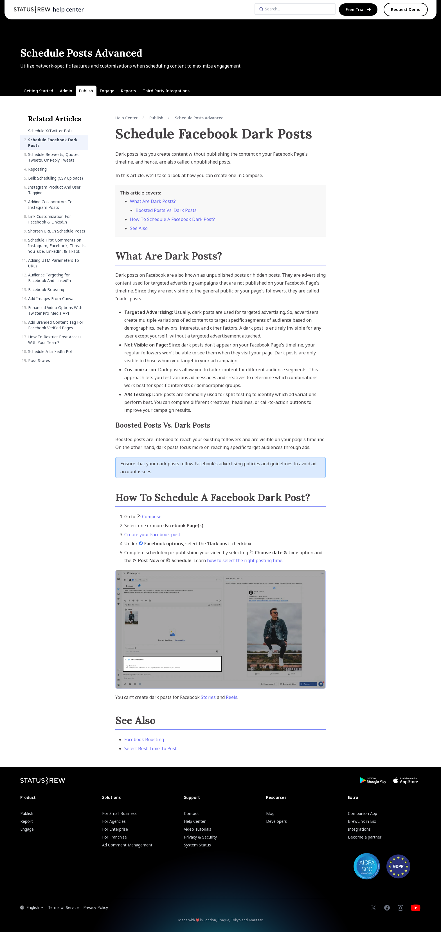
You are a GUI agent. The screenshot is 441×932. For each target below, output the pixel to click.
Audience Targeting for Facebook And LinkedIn (49, 277)
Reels (231, 697)
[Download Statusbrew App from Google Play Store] (373, 780)
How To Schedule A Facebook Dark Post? (172, 219)
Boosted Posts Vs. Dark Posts (166, 210)
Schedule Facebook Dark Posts (53, 142)
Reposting (37, 169)
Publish (156, 117)
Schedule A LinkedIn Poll (50, 351)
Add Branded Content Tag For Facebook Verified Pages (55, 324)
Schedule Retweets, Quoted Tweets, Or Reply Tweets (54, 157)
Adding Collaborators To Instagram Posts (50, 204)
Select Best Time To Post (150, 748)
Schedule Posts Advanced (199, 117)
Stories (208, 697)
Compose (151, 516)
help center (68, 9)
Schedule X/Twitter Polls (50, 130)
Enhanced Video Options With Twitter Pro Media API (55, 310)
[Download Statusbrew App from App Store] (405, 780)
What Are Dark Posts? (153, 201)
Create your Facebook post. (152, 534)
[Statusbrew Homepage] (32, 9)
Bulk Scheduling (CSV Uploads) (55, 178)
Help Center (126, 117)
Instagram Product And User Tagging (54, 189)
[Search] (295, 9)
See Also (139, 228)
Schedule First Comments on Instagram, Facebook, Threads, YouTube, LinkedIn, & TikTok (57, 245)
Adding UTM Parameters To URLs (53, 263)
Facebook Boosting (46, 289)
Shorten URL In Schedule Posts (56, 231)
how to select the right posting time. (245, 560)
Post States (39, 360)
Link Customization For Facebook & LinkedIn (49, 219)
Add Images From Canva (50, 298)
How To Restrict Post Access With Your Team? (55, 339)
